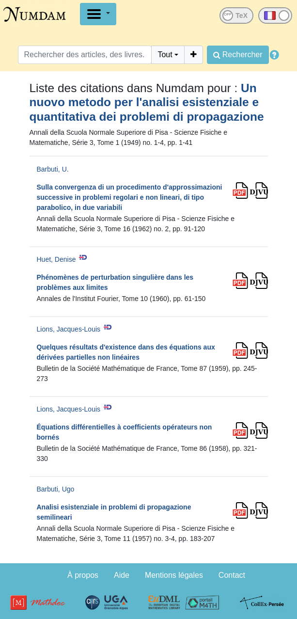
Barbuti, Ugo (56, 489)
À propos (82, 575)
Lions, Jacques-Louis (69, 329)
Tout (164, 54)
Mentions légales (174, 575)
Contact (232, 575)
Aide (121, 575)
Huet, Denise (56, 259)
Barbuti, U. (53, 169)
